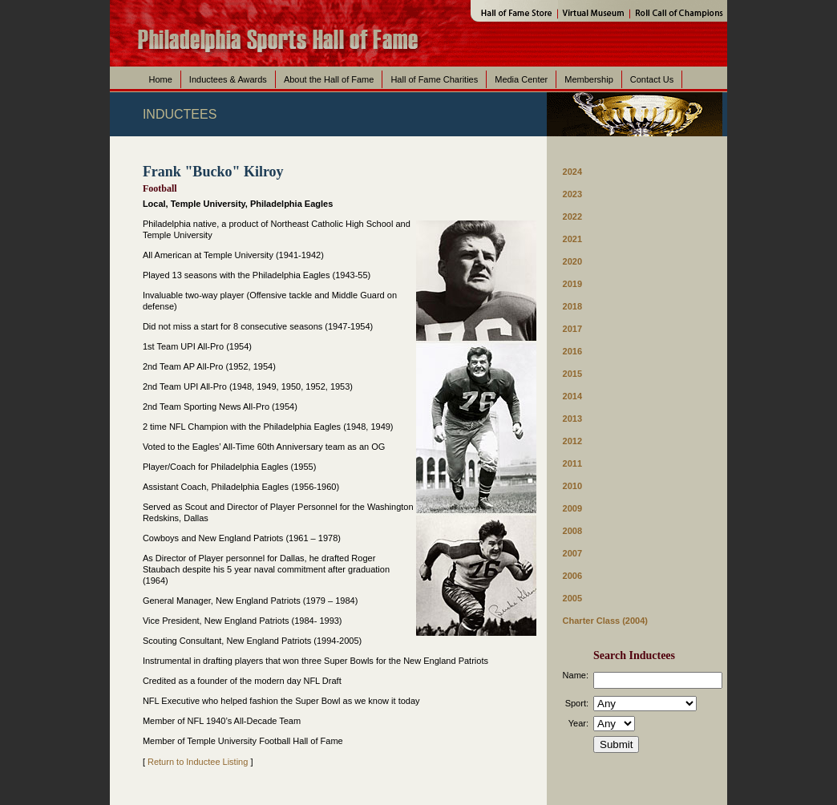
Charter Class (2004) (605, 620)
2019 (572, 284)
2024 (572, 171)
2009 (572, 508)
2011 (572, 463)
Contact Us (651, 79)
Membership (588, 79)
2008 (572, 531)
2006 (572, 575)
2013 (572, 418)
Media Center (521, 79)
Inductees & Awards (228, 79)
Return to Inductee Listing (198, 762)
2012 (572, 441)
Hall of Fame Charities (434, 79)
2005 (572, 598)
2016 (572, 351)
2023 (572, 194)
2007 (572, 553)
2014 (572, 396)
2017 (572, 329)
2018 (572, 306)
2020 (572, 261)
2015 (572, 373)
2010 (572, 486)
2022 (572, 216)
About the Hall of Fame (329, 79)
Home (160, 79)
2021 (572, 239)
